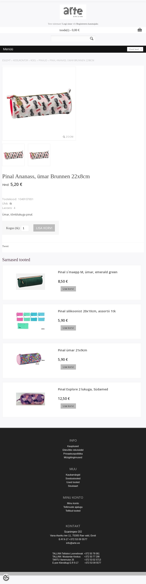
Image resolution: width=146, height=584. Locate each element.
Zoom (69, 136)
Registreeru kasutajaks (87, 23)
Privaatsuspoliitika (73, 453)
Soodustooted (73, 478)
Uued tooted (73, 482)
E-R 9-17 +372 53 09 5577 (73, 539)
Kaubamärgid (73, 474)
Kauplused (73, 446)
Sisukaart (73, 486)
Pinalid (43, 60)
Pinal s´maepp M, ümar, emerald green (87, 272)
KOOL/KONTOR (20, 60)
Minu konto (73, 503)
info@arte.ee (73, 543)
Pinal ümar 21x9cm (72, 350)
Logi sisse (67, 23)
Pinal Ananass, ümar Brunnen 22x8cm (72, 60)
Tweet (5, 246)
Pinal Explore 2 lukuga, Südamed (83, 389)
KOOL (33, 60)
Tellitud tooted (73, 510)
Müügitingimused (73, 457)
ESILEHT (6, 60)
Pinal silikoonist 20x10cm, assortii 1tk (87, 311)
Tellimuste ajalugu (73, 507)
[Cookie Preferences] (6, 578)
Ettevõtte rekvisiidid (73, 450)
